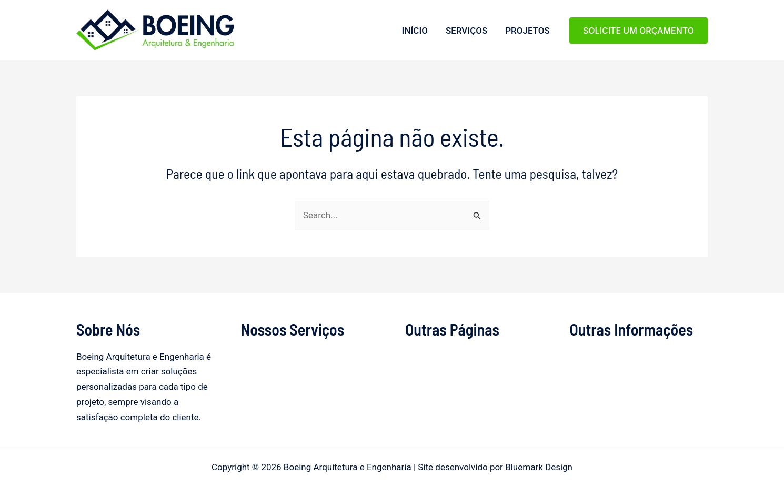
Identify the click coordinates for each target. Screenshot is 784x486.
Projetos (527, 30)
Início (415, 30)
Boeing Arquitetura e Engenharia (79, 51)
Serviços (466, 30)
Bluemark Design (538, 467)
